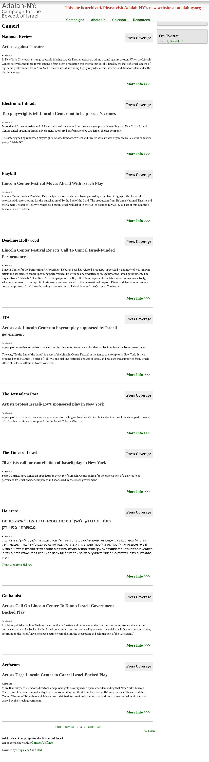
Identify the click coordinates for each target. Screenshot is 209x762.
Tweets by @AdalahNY (171, 41)
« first (58, 727)
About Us (97, 20)
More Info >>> (138, 84)
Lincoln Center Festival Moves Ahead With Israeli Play (52, 183)
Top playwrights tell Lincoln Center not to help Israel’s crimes (59, 113)
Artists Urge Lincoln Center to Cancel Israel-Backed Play (55, 674)
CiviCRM (36, 750)
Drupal (20, 750)
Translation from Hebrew (17, 565)
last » (99, 727)
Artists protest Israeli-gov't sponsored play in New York (53, 404)
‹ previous (69, 727)
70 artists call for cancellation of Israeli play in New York (54, 462)
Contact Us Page (42, 742)
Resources (140, 20)
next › (91, 727)
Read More (149, 731)
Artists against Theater (23, 46)
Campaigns (74, 20)
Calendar (119, 20)
